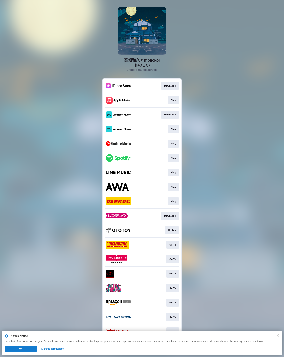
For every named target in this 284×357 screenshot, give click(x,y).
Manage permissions (52, 348)
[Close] (278, 335)
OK (20, 348)
